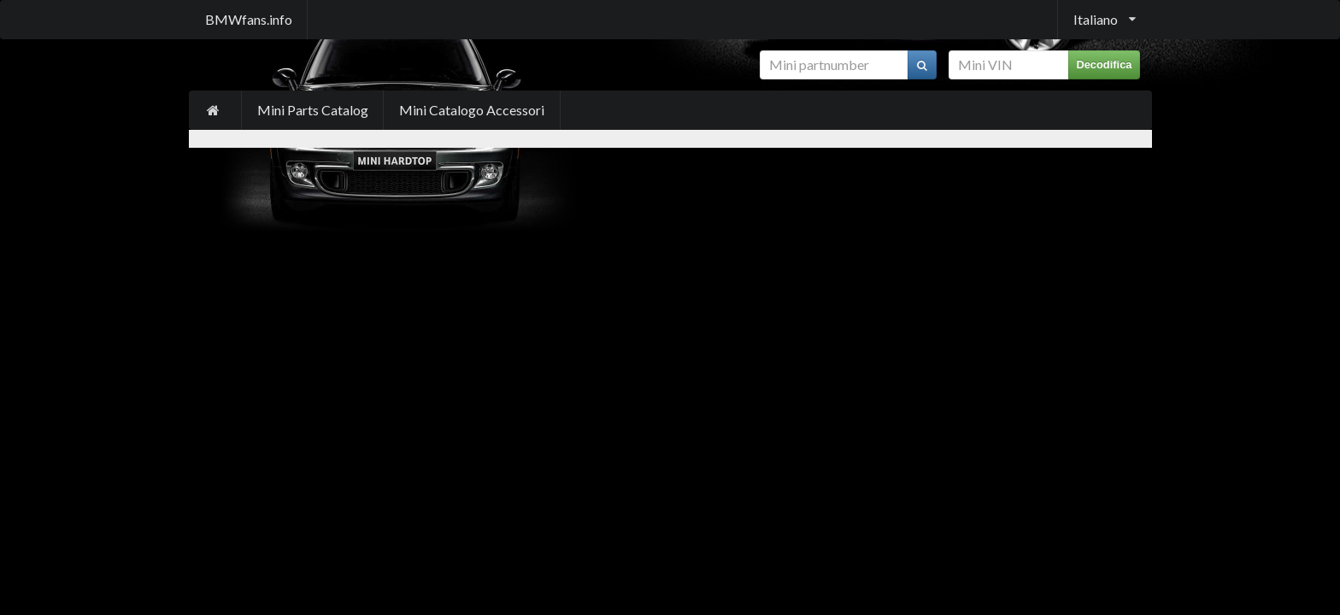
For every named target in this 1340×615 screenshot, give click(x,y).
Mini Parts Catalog (312, 110)
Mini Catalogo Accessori (471, 110)
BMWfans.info (248, 19)
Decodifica (1103, 64)
